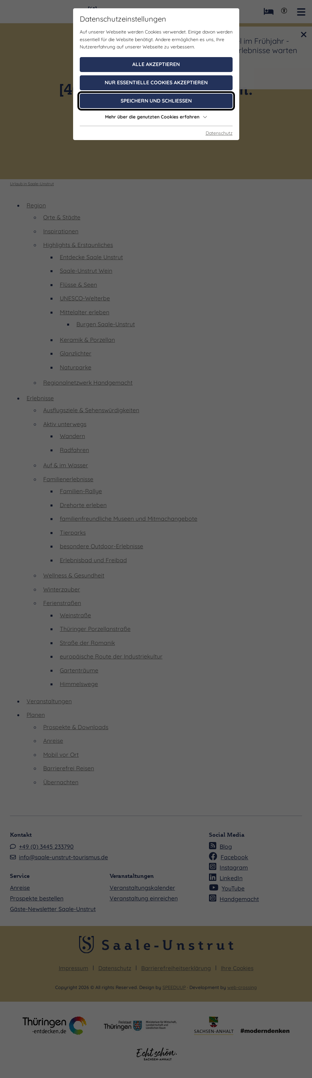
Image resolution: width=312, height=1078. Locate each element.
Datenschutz (219, 133)
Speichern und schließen (156, 101)
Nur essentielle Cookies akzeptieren (156, 82)
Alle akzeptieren (156, 64)
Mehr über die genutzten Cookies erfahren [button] (156, 117)
